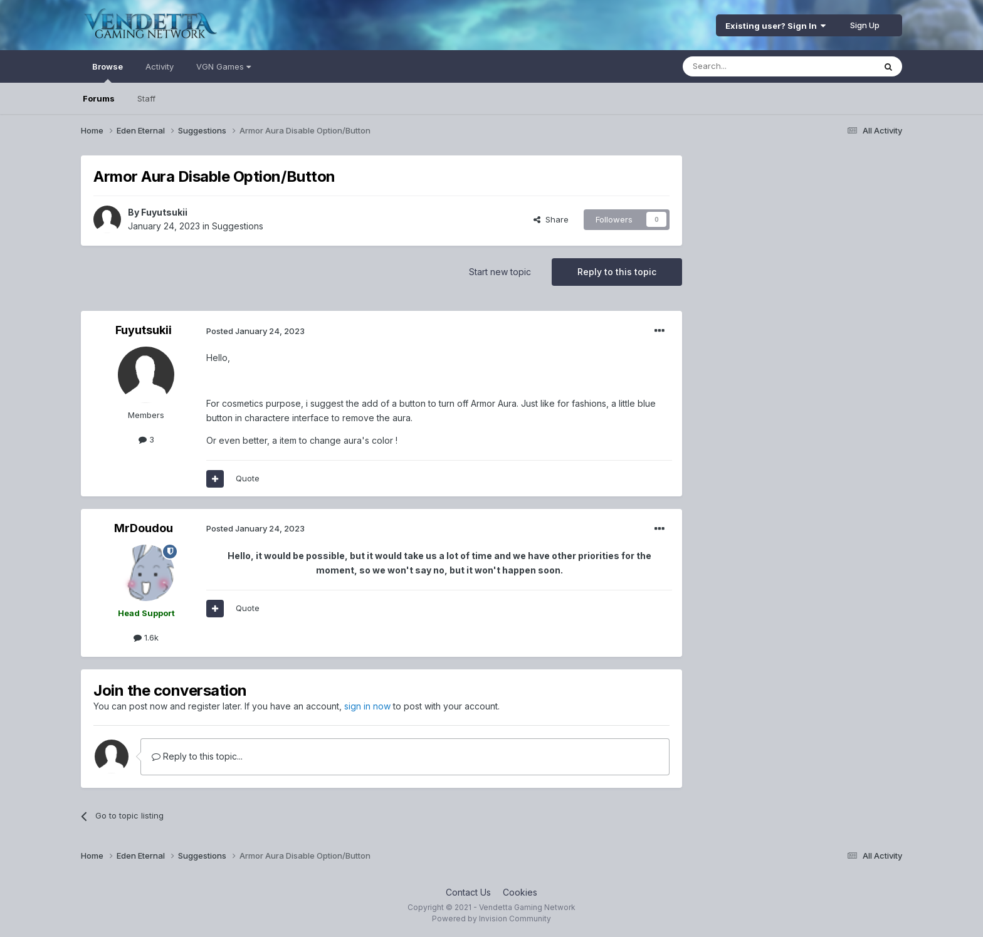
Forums (99, 98)
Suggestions (237, 226)
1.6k (146, 637)
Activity (159, 66)
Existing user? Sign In (775, 26)
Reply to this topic (616, 271)
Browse (107, 72)
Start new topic (500, 271)
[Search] (747, 66)
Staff (146, 98)
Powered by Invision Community (491, 918)
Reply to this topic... (197, 756)
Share (551, 219)
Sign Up (865, 25)
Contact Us (468, 892)
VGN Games (223, 66)
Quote (248, 478)
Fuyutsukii (164, 212)
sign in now (367, 706)
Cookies (520, 892)
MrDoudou (143, 528)
